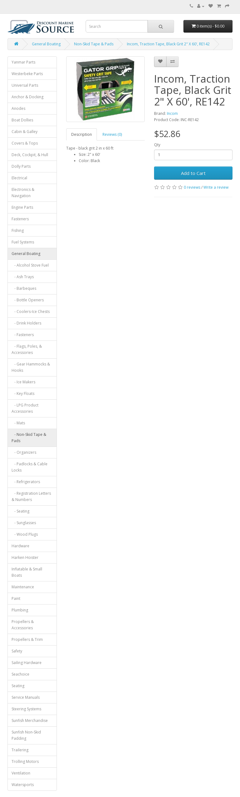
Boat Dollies (22, 120)
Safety (17, 651)
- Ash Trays (23, 276)
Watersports (23, 784)
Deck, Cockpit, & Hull (30, 154)
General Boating (46, 44)
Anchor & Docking (27, 97)
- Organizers (24, 452)
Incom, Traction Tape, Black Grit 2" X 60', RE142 (168, 44)
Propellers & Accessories (23, 625)
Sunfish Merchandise (30, 720)
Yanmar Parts (23, 62)
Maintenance (23, 587)
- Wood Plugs (25, 534)
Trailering (20, 750)
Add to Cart (193, 173)
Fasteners (20, 219)
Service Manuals (26, 697)
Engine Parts (22, 207)
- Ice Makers (23, 382)
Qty (157, 144)
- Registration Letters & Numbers (31, 496)
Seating (18, 685)
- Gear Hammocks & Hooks (31, 367)
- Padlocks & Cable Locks (30, 467)
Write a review (215, 187)
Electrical (19, 178)
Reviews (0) (112, 134)
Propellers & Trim (27, 639)
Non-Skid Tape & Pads (93, 44)
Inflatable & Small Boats (27, 572)
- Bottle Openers (28, 300)
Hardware (20, 546)
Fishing (18, 230)
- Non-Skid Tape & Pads (29, 437)
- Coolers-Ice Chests (31, 311)
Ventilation (21, 773)
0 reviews (192, 187)
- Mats (18, 423)
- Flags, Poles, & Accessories (27, 349)
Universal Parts (25, 85)
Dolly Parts (21, 166)
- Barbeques (24, 288)
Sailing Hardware (27, 662)
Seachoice (20, 674)
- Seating (20, 511)
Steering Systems (26, 709)
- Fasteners (23, 334)
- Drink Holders (26, 323)
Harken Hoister (25, 557)
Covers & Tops (25, 143)
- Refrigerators (26, 481)
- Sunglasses (24, 522)
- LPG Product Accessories (25, 408)
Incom (172, 113)
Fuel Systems (23, 242)
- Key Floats (23, 393)
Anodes (18, 108)
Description (81, 134)
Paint (16, 598)
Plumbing (20, 610)
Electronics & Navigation (23, 192)
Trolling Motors (25, 761)
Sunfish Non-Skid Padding (26, 735)
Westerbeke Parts (27, 73)
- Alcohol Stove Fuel (30, 265)
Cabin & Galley (25, 131)
